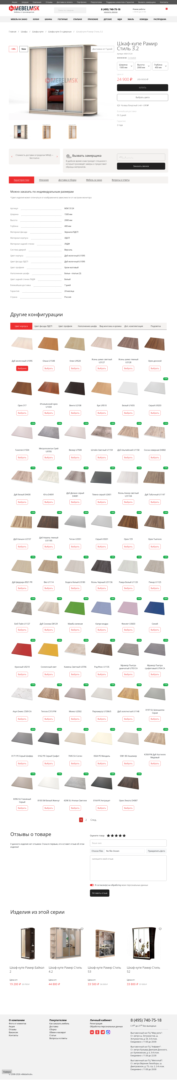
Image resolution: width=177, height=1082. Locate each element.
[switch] (92, 885)
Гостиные (63, 19)
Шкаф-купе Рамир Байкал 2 (27, 972)
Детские (108, 19)
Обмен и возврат (57, 1034)
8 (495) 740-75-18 (110, 9)
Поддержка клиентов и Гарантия (120, 2)
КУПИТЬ (142, 87)
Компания (37, 2)
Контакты (164, 2)
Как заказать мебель (59, 1025)
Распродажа (160, 19)
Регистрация (96, 1025)
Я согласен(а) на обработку (121, 885)
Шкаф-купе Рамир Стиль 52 (151, 972)
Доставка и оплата (65, 2)
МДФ (120, 19)
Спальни (77, 19)
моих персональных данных (135, 885)
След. (93, 819)
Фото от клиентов (17, 1025)
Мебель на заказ (19, 19)
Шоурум (25, 2)
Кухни (36, 19)
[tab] (21, 180)
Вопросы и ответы (58, 1040)
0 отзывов (132, 58)
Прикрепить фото (156, 851)
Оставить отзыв (99, 893)
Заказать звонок (111, 12)
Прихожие (93, 19)
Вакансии (13, 1034)
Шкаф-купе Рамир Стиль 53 (110, 972)
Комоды (144, 19)
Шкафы (48, 19)
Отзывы (49, 2)
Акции (14, 2)
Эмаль (131, 19)
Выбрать (48, 368)
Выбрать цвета (142, 97)
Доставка (53, 1028)
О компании (17, 1022)
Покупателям (96, 2)
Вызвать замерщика (147, 2)
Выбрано (22, 368)
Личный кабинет (101, 1022)
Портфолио (81, 2)
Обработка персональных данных (106, 1028)
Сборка (52, 1031)
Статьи (52, 1037)
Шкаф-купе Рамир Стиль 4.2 (67, 974)
